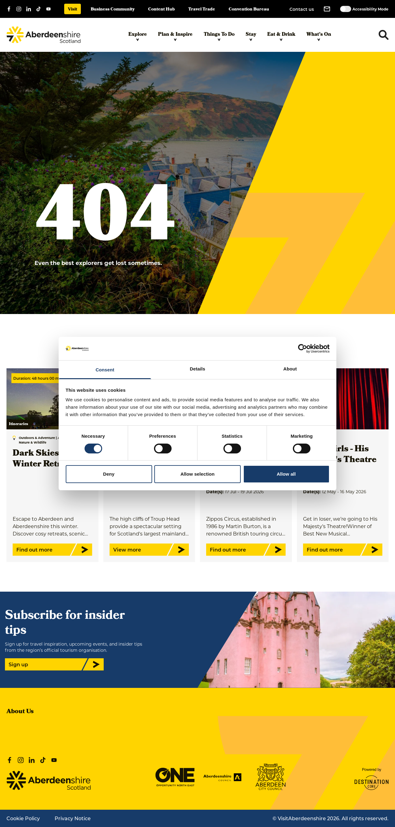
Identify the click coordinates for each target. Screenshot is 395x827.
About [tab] (290, 368)
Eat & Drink (281, 36)
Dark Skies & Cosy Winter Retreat (51, 459)
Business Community (113, 9)
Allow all (286, 474)
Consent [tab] (105, 369)
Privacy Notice (73, 818)
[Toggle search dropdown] (384, 35)
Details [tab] (197, 368)
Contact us (301, 9)
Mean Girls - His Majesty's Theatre (339, 455)
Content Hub (161, 9)
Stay (251, 36)
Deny (108, 474)
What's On (318, 36)
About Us (20, 712)
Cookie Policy (23, 818)
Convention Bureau (249, 9)
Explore (137, 36)
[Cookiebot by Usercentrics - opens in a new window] (303, 348)
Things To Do (219, 36)
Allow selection (198, 474)
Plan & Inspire (175, 36)
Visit (72, 9)
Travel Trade (201, 9)
